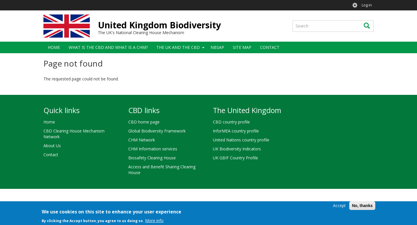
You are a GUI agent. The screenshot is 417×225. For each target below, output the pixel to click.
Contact (269, 47)
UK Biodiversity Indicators (237, 149)
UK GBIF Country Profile (235, 158)
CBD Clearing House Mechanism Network (74, 133)
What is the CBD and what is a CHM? (108, 47)
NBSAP (217, 47)
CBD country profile (231, 122)
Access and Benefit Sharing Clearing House (161, 169)
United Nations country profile (241, 140)
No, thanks (362, 207)
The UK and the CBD (178, 47)
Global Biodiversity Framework (157, 131)
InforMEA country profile (236, 131)
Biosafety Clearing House (152, 158)
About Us (52, 145)
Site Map (242, 47)
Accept (339, 207)
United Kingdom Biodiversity (159, 25)
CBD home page (144, 122)
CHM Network (141, 140)
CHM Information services (152, 149)
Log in (367, 5)
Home (54, 47)
